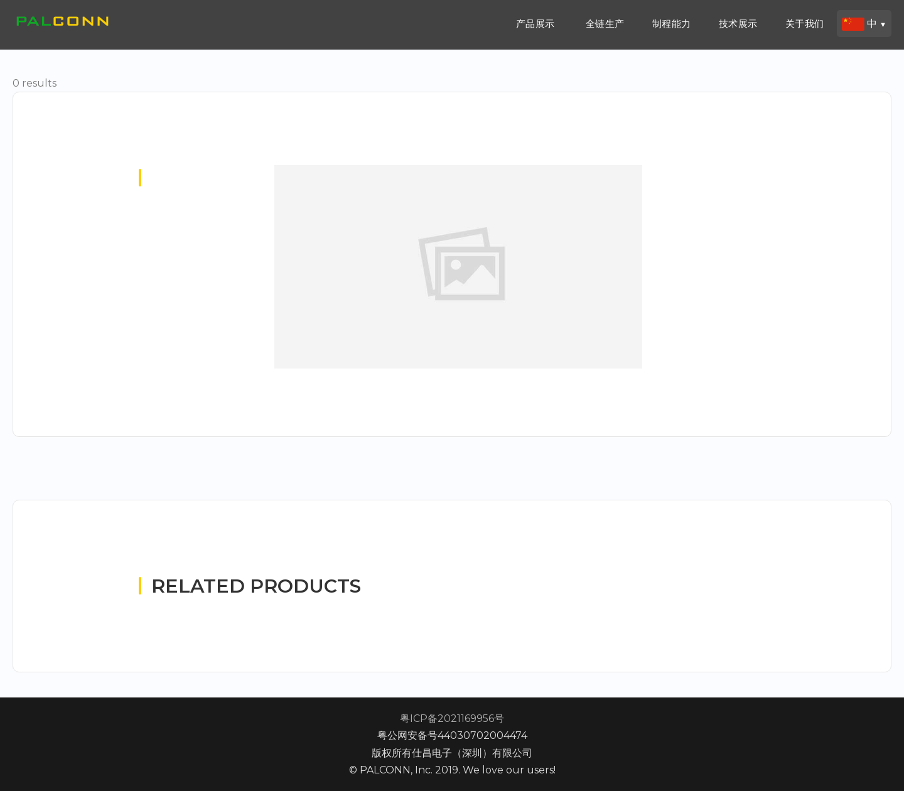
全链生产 (605, 24)
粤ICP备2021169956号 (452, 718)
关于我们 (804, 24)
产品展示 (535, 24)
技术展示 (738, 24)
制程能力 (671, 24)
